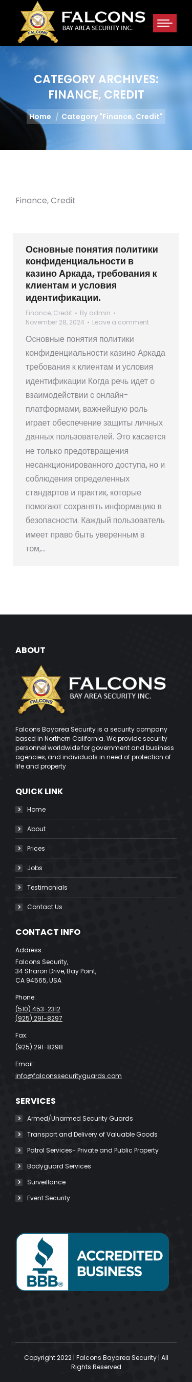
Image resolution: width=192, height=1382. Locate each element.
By (95, 313)
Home (36, 809)
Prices (36, 848)
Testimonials (47, 887)
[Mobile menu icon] (165, 23)
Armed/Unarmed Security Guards (80, 1118)
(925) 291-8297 (38, 1018)
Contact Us (44, 907)
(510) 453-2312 (37, 1009)
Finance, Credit (49, 313)
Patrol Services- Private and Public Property (93, 1150)
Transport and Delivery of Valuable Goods (92, 1134)
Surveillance (46, 1182)
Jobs (34, 867)
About (36, 828)
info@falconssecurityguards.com (68, 1075)
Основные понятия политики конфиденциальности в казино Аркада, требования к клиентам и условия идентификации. (92, 273)
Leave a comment (120, 322)
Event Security (48, 1198)
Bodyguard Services (59, 1166)
